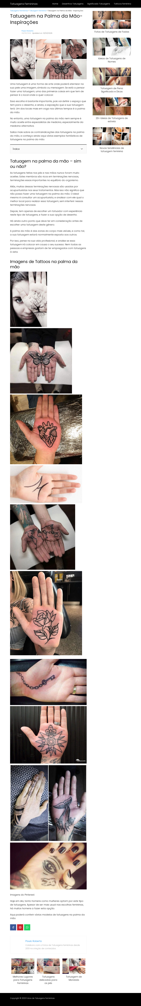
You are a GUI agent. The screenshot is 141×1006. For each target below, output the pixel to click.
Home (55, 3)
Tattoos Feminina (122, 3)
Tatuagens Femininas (24, 4)
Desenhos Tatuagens (72, 3)
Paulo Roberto (27, 31)
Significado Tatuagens (98, 3)
